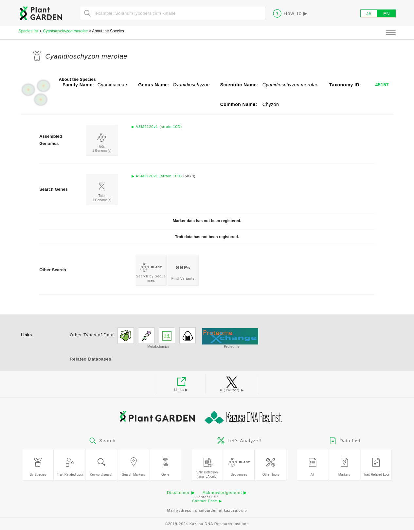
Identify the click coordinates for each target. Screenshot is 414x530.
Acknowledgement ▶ (225, 492)
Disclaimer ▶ (181, 492)
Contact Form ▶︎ (207, 501)
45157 (382, 84)
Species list (29, 31)
